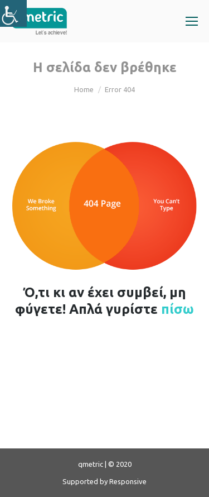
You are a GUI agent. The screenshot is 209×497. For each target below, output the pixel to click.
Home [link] (84, 89)
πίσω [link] (177, 309)
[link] (13, 13)
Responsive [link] (128, 481)
